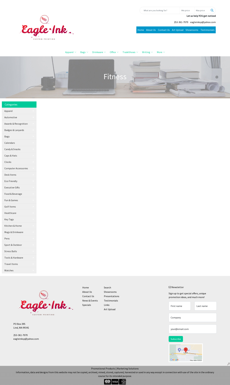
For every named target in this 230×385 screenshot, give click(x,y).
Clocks (7, 161)
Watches (9, 270)
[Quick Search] (160, 10)
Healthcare (10, 213)
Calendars (9, 142)
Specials (86, 304)
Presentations (111, 296)
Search (107, 287)
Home (140, 29)
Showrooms (192, 29)
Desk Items (10, 174)
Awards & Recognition (16, 123)
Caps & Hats (10, 155)
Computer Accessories (16, 168)
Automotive (10, 117)
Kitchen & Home (13, 225)
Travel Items (11, 264)
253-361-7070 (181, 22)
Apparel (70, 52)
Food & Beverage (13, 193)
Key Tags (9, 219)
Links (106, 304)
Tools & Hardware (13, 257)
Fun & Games (11, 200)
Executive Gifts (12, 187)
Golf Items (10, 206)
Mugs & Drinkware (13, 232)
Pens (7, 238)
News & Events (90, 300)
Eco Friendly (10, 181)
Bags (84, 52)
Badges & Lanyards (14, 130)
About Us (151, 29)
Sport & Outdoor (13, 244)
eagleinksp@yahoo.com (203, 22)
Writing (147, 52)
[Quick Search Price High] (201, 10)
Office (114, 52)
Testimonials (207, 29)
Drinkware (99, 52)
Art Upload (177, 29)
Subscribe (176, 339)
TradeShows (130, 52)
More (161, 52)
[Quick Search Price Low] (187, 10)
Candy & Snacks (12, 149)
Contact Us (164, 29)
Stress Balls (10, 251)
